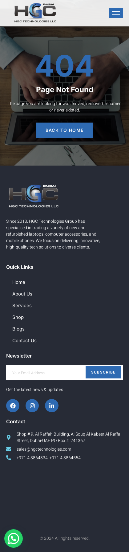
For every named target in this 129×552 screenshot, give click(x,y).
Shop (18, 317)
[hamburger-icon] (116, 13)
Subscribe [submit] (103, 372)
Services (22, 305)
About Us (22, 294)
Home (18, 282)
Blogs (18, 329)
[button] (13, 538)
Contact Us (24, 340)
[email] (64, 372)
